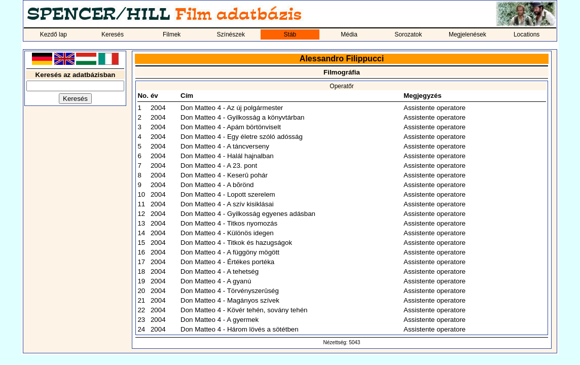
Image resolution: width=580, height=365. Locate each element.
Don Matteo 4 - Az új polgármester (231, 108)
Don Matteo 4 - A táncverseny (224, 146)
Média (349, 34)
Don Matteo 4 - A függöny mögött (229, 252)
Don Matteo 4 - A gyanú (215, 281)
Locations (526, 34)
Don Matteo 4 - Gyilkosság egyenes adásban (247, 213)
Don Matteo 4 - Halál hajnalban (227, 156)
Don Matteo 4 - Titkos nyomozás (228, 223)
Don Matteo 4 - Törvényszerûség (229, 291)
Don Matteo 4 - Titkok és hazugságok (236, 242)
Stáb (290, 34)
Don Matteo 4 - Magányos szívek (229, 300)
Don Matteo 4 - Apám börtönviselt (230, 127)
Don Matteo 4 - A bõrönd (216, 185)
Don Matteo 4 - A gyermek (219, 319)
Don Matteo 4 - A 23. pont (218, 165)
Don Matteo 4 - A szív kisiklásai (227, 204)
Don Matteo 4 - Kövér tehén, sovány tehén (243, 310)
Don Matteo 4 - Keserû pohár (224, 175)
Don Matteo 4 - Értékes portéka (227, 262)
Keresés (112, 34)
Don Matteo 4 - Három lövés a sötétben (239, 329)
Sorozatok (408, 34)
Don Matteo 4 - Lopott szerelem (227, 194)
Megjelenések (467, 34)
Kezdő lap (53, 34)
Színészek (231, 34)
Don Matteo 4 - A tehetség (219, 271)
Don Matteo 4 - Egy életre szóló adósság (241, 136)
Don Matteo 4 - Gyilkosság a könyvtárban (242, 117)
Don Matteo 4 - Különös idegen (227, 233)
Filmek (171, 34)
